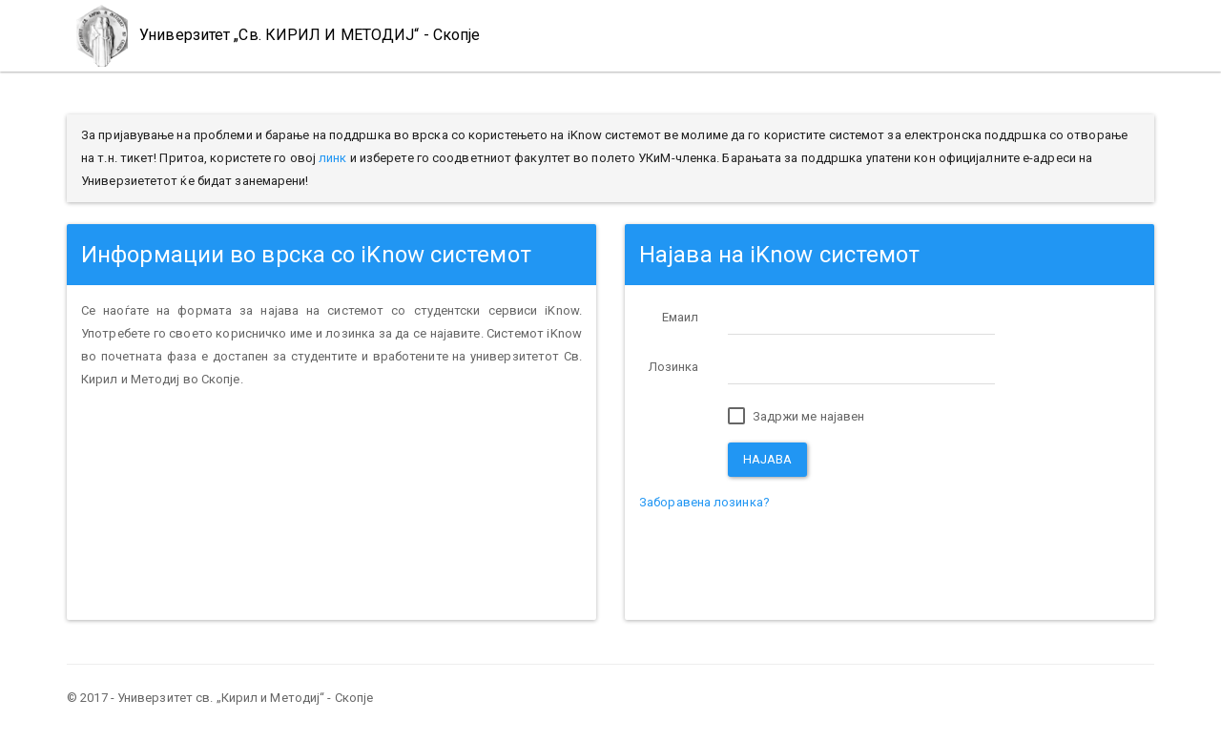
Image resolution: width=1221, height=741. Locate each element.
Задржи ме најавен (796, 416)
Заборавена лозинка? (704, 502)
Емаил (680, 317)
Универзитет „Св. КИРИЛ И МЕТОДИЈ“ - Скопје (273, 36)
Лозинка (674, 367)
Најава (768, 459)
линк (332, 158)
